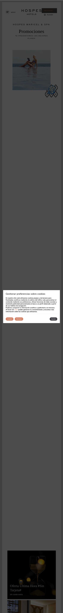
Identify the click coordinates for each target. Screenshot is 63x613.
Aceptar (9, 319)
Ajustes (53, 319)
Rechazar (19, 319)
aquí (16, 310)
